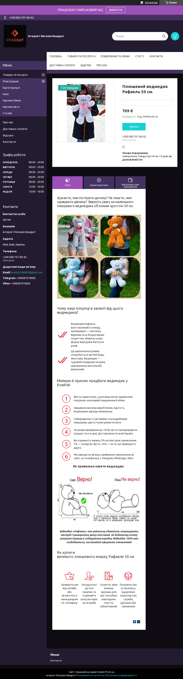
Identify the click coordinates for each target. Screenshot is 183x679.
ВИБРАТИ (115, 10)
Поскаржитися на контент (91, 675)
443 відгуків (151, 2)
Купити (134, 126)
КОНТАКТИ (156, 56)
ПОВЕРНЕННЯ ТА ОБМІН (115, 56)
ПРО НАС (102, 65)
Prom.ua (109, 672)
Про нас (8, 122)
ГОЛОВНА (55, 56)
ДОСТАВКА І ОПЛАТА (62, 65)
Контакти (9, 141)
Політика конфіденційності (122, 675)
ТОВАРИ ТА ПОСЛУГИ (80, 56)
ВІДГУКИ (86, 65)
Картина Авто (11, 106)
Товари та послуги (15, 74)
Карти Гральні (11, 87)
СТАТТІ (139, 56)
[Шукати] (164, 36)
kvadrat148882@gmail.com (27, 272)
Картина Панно (12, 100)
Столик (7, 113)
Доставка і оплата (15, 128)
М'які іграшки (11, 81)
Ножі (6, 94)
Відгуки (8, 135)
